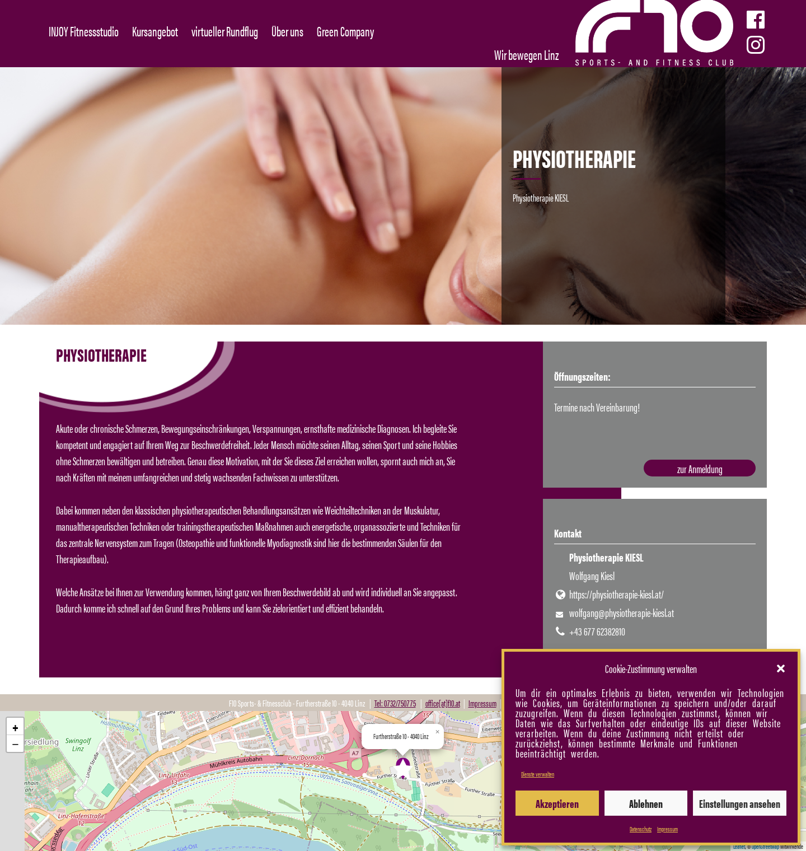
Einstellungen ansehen (739, 803)
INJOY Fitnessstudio (84, 31)
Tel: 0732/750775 (395, 702)
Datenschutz (641, 829)
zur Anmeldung (700, 468)
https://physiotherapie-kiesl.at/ (616, 594)
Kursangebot (155, 31)
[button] (780, 668)
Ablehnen (646, 803)
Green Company (345, 31)
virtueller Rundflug (224, 31)
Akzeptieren (557, 803)
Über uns (287, 31)
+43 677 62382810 (597, 631)
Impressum (667, 829)
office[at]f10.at (442, 702)
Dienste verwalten (537, 774)
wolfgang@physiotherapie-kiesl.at (621, 612)
